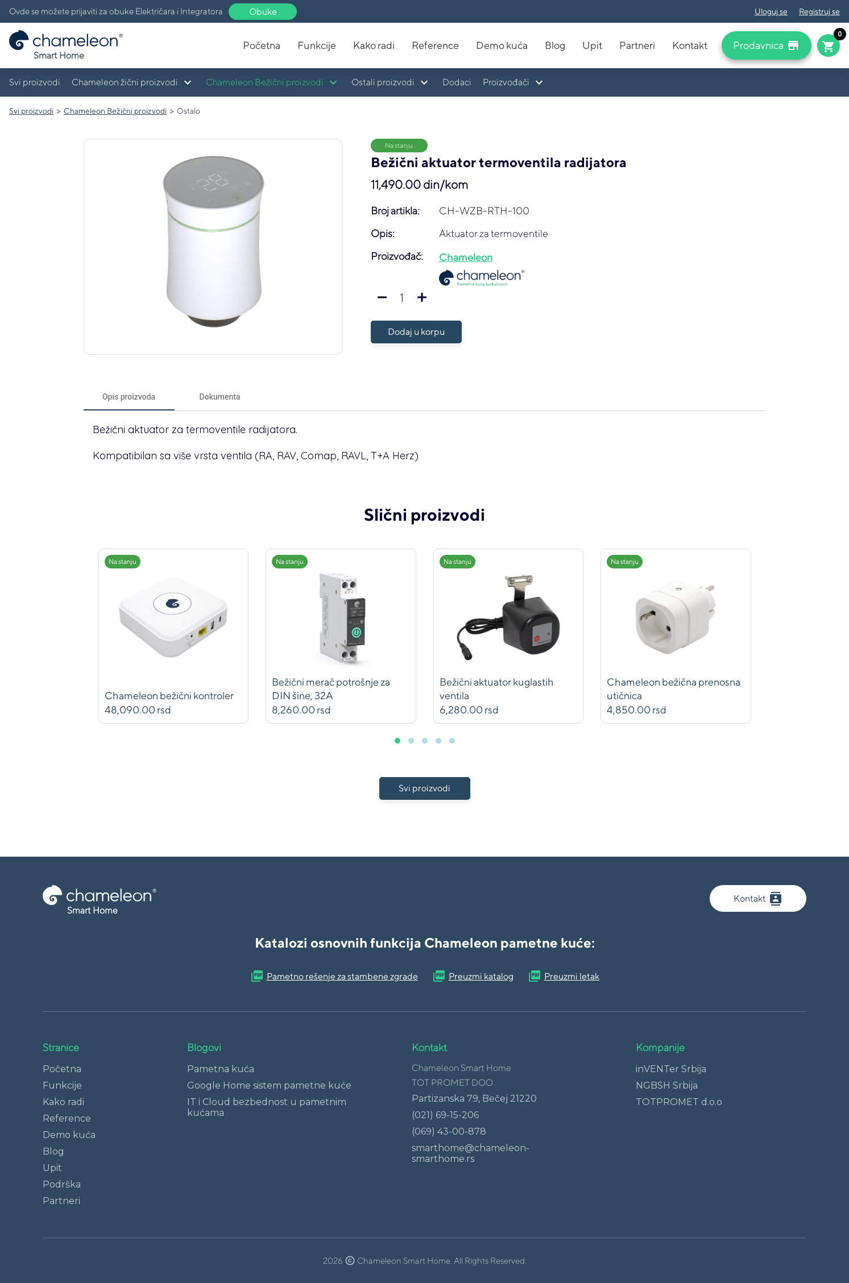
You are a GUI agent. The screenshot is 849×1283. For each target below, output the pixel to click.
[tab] (129, 396)
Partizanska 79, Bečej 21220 (474, 1098)
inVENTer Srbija (671, 1069)
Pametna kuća (220, 1069)
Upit (592, 45)
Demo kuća (502, 45)
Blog (555, 45)
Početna (261, 45)
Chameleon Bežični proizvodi (115, 110)
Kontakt (689, 45)
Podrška (62, 1184)
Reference (435, 45)
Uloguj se (771, 11)
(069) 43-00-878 (449, 1131)
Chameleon (465, 257)
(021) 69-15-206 (445, 1115)
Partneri (637, 45)
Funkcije (316, 45)
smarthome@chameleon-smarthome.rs (470, 1153)
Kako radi (374, 45)
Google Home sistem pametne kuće (269, 1085)
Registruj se (819, 11)
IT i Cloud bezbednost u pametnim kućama (266, 1107)
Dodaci (456, 82)
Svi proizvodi (34, 82)
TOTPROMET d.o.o (679, 1102)
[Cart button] (828, 45)
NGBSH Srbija (667, 1085)
